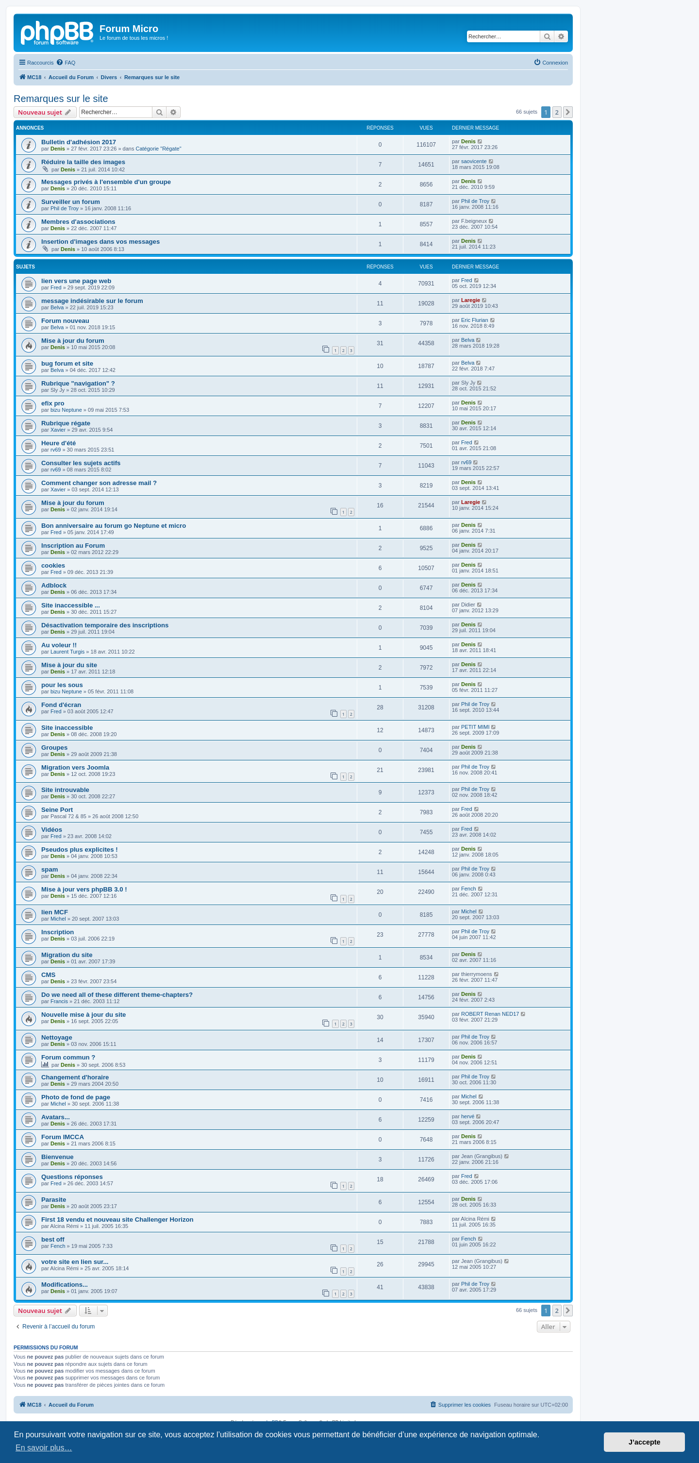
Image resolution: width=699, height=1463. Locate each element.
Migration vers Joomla (75, 767)
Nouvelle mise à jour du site (83, 1014)
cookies (53, 565)
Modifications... (64, 1284)
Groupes (54, 747)
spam (49, 869)
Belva (57, 307)
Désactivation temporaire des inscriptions (104, 625)
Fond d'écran (61, 704)
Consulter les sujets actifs (80, 463)
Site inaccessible (67, 727)
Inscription (57, 932)
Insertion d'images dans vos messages (100, 241)
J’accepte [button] (645, 1442)
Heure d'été (58, 443)
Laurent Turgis (67, 652)
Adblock (54, 585)
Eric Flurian (474, 320)
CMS (48, 974)
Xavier (58, 430)
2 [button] (557, 112)
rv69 (55, 450)
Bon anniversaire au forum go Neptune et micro (113, 525)
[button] (568, 112)
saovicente (474, 161)
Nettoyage (56, 1037)
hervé (468, 1116)
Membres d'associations (78, 221)
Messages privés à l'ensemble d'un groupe (106, 181)
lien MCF (54, 912)
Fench (468, 888)
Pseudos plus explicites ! (79, 849)
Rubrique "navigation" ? (78, 383)
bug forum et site (67, 363)
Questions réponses (72, 1176)
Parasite (53, 1199)
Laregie (470, 300)
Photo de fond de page (75, 1097)
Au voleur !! (59, 645)
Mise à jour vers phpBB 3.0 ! (84, 889)
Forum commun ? (68, 1057)
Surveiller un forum (70, 201)
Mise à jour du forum (72, 340)
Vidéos (51, 829)
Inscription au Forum (73, 545)
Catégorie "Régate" (159, 148)
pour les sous (62, 685)
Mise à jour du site (69, 665)
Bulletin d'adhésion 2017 (78, 142)
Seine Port (57, 809)
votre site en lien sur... (75, 1261)
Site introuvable (65, 789)
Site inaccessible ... (70, 605)
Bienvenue (57, 1156)
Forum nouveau (65, 320)
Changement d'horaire (75, 1077)
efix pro (53, 403)
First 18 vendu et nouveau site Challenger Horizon (117, 1219)
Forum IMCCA (62, 1137)
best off (53, 1239)
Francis (59, 1001)
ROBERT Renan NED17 (490, 1014)
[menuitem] (65, 62)
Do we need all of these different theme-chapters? (117, 994)
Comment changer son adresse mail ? (99, 483)
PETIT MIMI (475, 727)
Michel (58, 919)
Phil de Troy (64, 208)
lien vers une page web (76, 281)
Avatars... (55, 1117)
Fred (56, 287)
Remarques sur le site (61, 98)
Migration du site (67, 955)
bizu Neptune (66, 410)
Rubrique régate (65, 423)
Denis (57, 148)
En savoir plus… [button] (44, 1448)
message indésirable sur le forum (92, 300)
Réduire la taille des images (83, 162)
